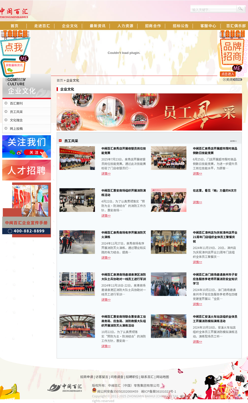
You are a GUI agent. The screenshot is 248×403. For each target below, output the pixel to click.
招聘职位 (132, 376)
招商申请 (86, 376)
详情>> (106, 173)
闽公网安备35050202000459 (117, 391)
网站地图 (162, 376)
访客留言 (101, 376)
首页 (60, 80)
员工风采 (16, 111)
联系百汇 (147, 376)
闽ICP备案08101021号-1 (158, 391)
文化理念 (16, 120)
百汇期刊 (16, 103)
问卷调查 (117, 376)
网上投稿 (16, 128)
